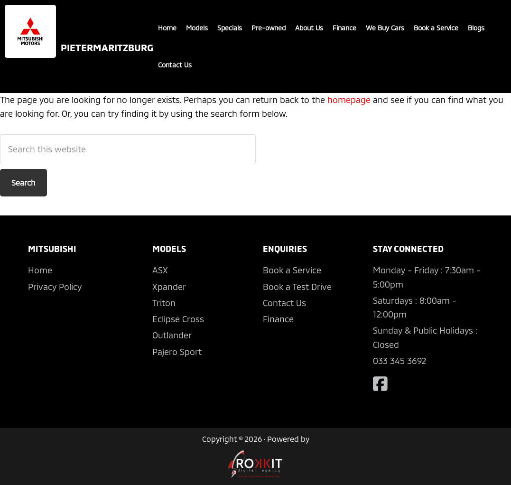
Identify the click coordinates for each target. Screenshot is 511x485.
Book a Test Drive (297, 286)
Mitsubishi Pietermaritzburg (30, 31)
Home (167, 28)
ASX (160, 270)
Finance (344, 28)
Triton (164, 303)
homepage (349, 99)
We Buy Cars (385, 28)
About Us (309, 28)
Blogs (476, 28)
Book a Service (436, 28)
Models (197, 28)
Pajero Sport (177, 351)
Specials (229, 28)
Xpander (169, 286)
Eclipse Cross (178, 319)
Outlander (172, 335)
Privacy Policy (55, 286)
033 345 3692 (399, 360)
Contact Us (175, 65)
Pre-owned (268, 28)
